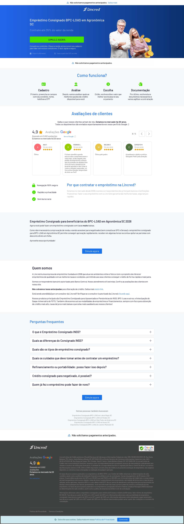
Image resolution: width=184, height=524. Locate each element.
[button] (142, 134)
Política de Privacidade (105, 519)
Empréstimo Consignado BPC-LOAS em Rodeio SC (92, 418)
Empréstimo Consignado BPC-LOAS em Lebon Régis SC (92, 416)
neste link (99, 289)
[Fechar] (123, 520)
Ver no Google (70, 137)
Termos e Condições (56, 512)
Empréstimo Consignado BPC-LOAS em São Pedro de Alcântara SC (92, 420)
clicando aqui (123, 294)
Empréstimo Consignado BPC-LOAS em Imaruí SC (92, 423)
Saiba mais (112, 2)
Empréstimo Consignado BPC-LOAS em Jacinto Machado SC (92, 425)
